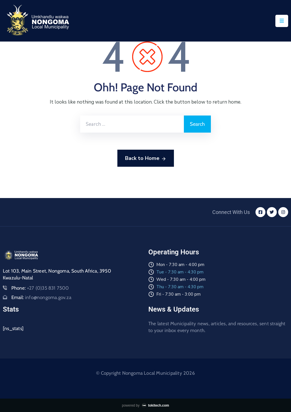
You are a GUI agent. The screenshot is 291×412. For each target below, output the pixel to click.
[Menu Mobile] (281, 21)
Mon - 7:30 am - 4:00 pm (180, 264)
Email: (41, 297)
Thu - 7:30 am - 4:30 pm (179, 287)
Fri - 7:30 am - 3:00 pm (178, 294)
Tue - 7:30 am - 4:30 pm (179, 272)
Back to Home (145, 158)
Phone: (40, 288)
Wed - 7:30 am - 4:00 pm (180, 279)
